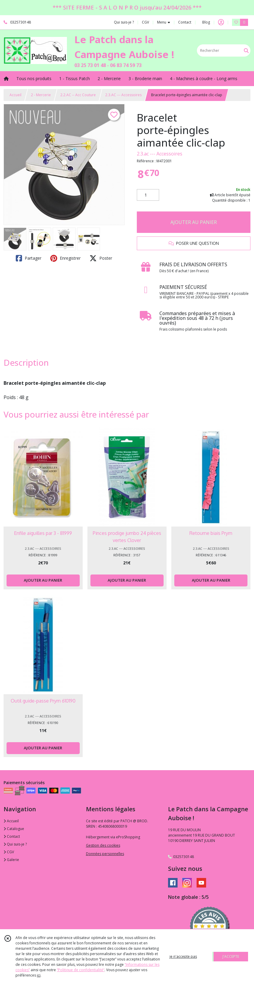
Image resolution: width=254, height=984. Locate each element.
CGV (9, 851)
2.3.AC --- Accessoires (123, 94)
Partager (28, 258)
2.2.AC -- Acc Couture (78, 94)
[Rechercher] (246, 50)
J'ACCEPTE (230, 956)
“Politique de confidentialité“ (80, 969)
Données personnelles (105, 853)
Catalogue (14, 828)
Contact (184, 22)
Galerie (11, 859)
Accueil (15, 94)
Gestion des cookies (103, 845)
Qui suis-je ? (15, 844)
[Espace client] (221, 22)
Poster (101, 258)
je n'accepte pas (183, 956)
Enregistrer (65, 258)
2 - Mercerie (41, 94)
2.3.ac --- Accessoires (159, 153)
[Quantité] (148, 195)
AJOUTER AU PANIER (193, 222)
